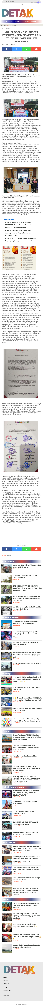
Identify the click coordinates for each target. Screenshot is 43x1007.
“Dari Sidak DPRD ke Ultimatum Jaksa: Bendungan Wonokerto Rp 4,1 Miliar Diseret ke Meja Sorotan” (26, 768)
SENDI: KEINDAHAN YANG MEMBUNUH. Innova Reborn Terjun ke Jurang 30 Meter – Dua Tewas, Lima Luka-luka (27, 588)
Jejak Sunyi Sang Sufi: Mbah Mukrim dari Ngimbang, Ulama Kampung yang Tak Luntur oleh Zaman (26, 916)
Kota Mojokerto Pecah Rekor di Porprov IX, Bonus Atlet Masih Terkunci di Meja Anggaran (26, 720)
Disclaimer (6, 995)
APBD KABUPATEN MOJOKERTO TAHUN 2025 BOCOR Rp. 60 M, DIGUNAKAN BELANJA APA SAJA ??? (26, 793)
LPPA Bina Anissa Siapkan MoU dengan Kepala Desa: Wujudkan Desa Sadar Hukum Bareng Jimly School (26, 747)
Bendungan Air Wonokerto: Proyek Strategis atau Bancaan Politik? (26, 879)
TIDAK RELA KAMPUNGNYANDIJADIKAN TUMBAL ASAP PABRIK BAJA (25, 833)
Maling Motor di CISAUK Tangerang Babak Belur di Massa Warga (25, 643)
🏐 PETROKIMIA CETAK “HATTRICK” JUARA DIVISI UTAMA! (26, 688)
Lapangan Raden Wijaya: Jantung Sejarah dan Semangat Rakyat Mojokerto (26, 946)
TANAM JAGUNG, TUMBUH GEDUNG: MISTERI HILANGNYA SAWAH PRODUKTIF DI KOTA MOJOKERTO (26, 779)
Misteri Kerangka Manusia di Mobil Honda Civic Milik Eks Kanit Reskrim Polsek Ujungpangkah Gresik (26, 655)
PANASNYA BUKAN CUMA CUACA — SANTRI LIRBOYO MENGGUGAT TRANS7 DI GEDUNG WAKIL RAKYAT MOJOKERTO (27, 848)
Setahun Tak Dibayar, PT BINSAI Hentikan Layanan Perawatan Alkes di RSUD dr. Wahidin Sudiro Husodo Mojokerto (27, 737)
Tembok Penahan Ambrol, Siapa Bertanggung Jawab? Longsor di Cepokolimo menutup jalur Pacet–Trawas (26, 598)
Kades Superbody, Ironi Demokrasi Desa (25, 756)
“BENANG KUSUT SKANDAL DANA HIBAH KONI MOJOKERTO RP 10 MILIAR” (25, 622)
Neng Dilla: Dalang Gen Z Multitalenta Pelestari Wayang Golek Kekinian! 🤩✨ (25, 925)
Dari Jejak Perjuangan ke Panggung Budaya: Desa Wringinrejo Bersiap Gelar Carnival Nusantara (26, 905)
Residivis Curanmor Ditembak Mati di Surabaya (26, 663)
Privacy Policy (7, 990)
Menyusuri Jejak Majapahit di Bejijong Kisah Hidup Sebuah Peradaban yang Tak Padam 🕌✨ (27, 937)
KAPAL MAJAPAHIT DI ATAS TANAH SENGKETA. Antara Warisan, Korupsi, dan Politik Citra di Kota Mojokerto (19, 224)
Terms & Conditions (8, 993)
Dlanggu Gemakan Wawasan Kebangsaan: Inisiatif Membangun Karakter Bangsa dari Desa (26, 869)
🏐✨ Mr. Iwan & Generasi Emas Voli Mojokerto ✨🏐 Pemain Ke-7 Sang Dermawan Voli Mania (27, 699)
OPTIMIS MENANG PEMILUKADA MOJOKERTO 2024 (23, 813)
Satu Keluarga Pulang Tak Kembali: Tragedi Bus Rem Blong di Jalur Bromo (26, 608)
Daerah (9, 22)
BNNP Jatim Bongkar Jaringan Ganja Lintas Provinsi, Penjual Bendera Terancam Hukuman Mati (26, 634)
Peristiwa (18, 22)
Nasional (9, 555)
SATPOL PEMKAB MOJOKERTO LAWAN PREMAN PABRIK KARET (25, 823)
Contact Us (6, 983)
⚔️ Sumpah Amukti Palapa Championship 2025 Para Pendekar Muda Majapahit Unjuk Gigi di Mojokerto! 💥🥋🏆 (26, 679)
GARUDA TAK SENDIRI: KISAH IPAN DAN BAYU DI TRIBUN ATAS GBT (27, 709)
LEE (18, 1004)
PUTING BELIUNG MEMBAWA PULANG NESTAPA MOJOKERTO (24, 576)
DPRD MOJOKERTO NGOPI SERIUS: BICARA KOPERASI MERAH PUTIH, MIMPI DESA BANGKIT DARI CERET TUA (26, 859)
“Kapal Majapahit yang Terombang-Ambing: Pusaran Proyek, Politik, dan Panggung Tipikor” (18, 232)
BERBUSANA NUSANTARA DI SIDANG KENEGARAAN (25, 802)
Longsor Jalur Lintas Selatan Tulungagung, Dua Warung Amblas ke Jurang (26, 566)
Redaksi (5, 980)
